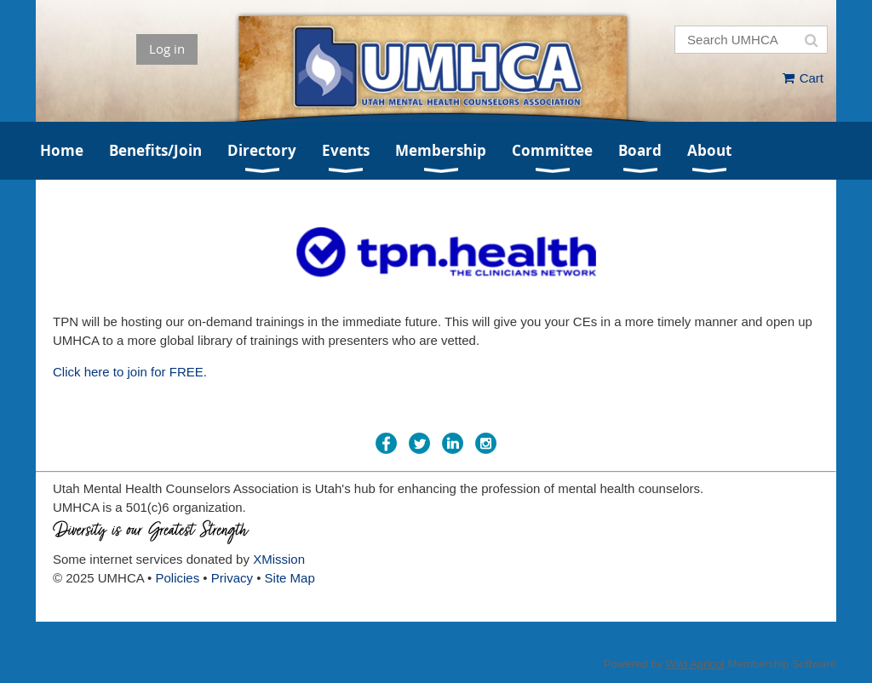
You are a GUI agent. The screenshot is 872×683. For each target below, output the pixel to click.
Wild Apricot (695, 663)
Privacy (232, 578)
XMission (279, 559)
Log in (167, 48)
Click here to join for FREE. (130, 371)
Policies (178, 578)
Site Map (290, 578)
